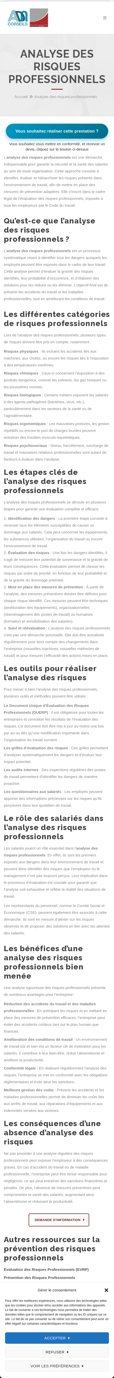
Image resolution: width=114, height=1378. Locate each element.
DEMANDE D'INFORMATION (58, 1220)
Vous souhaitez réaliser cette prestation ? (57, 131)
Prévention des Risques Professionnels (39, 1277)
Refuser (55, 1352)
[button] (106, 1290)
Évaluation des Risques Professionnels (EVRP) (46, 1269)
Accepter (55, 1338)
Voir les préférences (55, 1366)
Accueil (21, 96)
